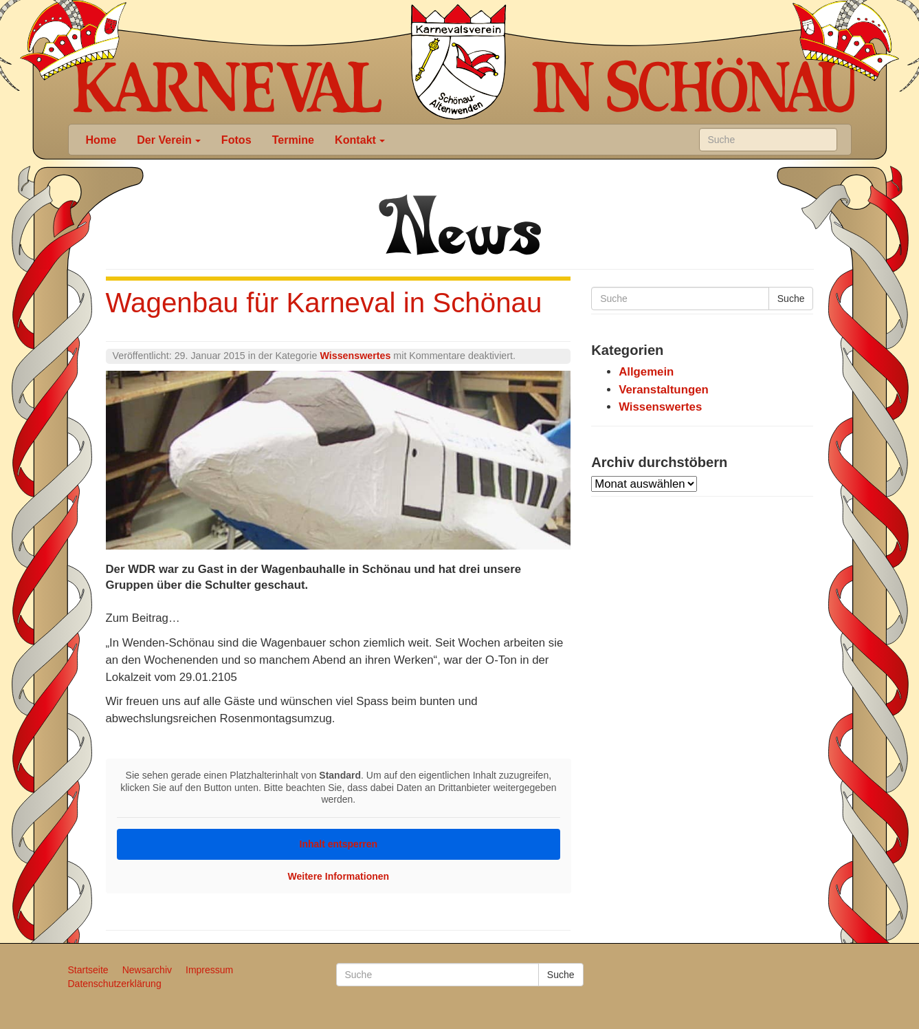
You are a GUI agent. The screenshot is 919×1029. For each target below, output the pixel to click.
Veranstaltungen (664, 389)
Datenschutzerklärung (115, 983)
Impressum (209, 969)
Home (101, 139)
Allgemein (646, 371)
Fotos (236, 139)
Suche (791, 298)
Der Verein (169, 139)
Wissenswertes (355, 355)
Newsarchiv (147, 969)
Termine (293, 139)
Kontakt (360, 139)
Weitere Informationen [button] (338, 875)
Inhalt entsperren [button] (338, 843)
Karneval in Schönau (458, 61)
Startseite (88, 969)
